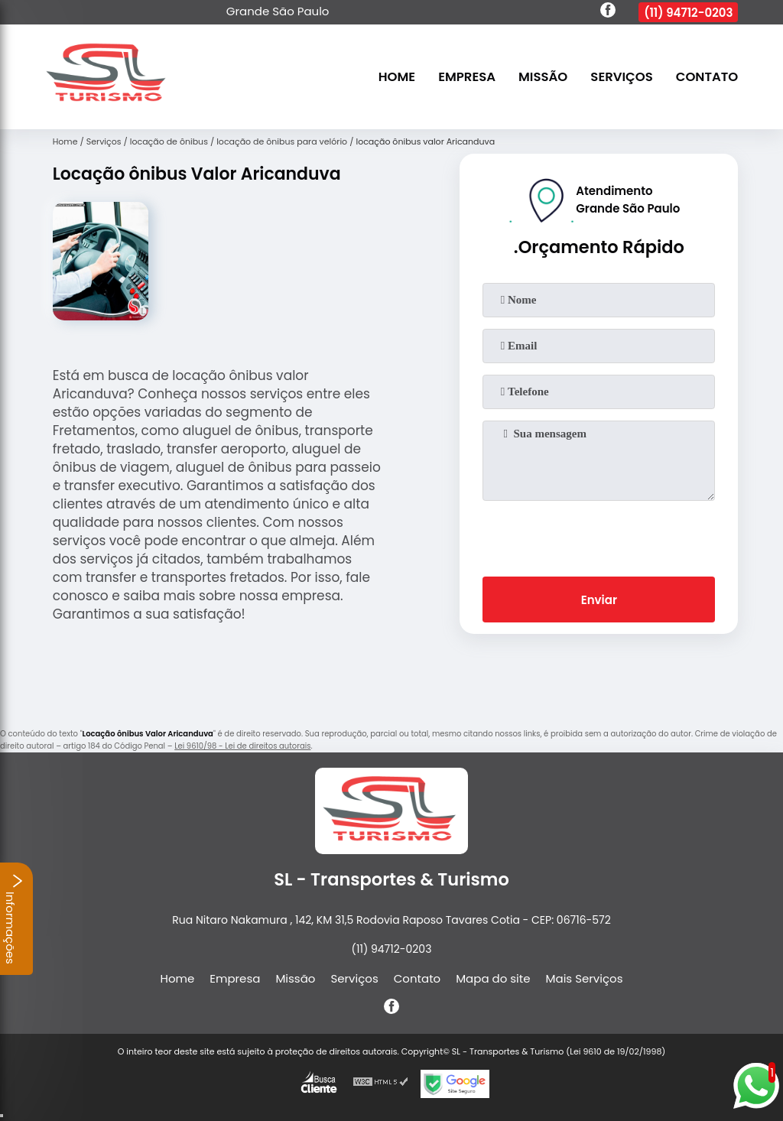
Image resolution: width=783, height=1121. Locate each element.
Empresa (466, 77)
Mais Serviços (584, 978)
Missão (542, 77)
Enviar (599, 600)
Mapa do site (493, 978)
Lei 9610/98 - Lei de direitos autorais (242, 746)
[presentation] (598, 535)
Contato (707, 77)
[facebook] (608, 12)
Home (397, 77)
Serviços (621, 77)
